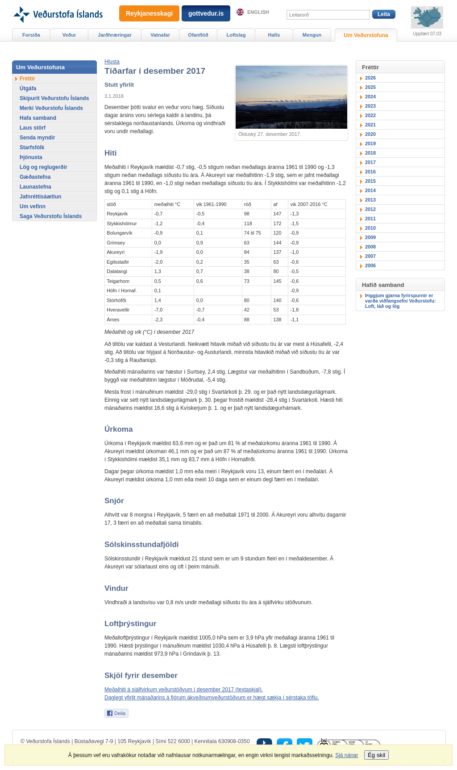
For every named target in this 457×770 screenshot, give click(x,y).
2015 (370, 181)
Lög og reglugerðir (43, 167)
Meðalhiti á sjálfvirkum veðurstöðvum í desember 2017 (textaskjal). (183, 689)
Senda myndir (37, 138)
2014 (370, 190)
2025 (370, 87)
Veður (69, 35)
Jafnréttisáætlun (40, 197)
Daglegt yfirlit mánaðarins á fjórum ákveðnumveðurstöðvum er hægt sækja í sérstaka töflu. (211, 697)
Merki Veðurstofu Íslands (51, 108)
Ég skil (376, 755)
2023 (370, 106)
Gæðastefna (35, 177)
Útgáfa (28, 88)
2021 (370, 124)
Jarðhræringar (114, 35)
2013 (370, 199)
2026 (370, 77)
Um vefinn (33, 206)
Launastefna (35, 187)
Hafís (274, 35)
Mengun (312, 35)
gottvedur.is (206, 13)
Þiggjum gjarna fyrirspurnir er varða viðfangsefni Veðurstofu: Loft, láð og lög (400, 301)
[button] (112, 62)
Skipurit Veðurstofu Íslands (54, 98)
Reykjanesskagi (149, 13)
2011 (370, 218)
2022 (370, 115)
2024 (370, 96)
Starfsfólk (32, 147)
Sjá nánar (346, 755)
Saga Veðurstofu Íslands (51, 216)
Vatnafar (160, 35)
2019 (370, 143)
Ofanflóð (198, 35)
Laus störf (33, 128)
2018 (370, 153)
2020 (370, 134)
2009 (370, 237)
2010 (370, 228)
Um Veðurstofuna (366, 35)
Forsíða (31, 35)
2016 (370, 171)
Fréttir (27, 79)
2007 (370, 256)
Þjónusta (31, 157)
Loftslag (236, 35)
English (258, 12)
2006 (370, 265)
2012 (370, 209)
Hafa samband (38, 118)
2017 (370, 162)
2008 (370, 246)
